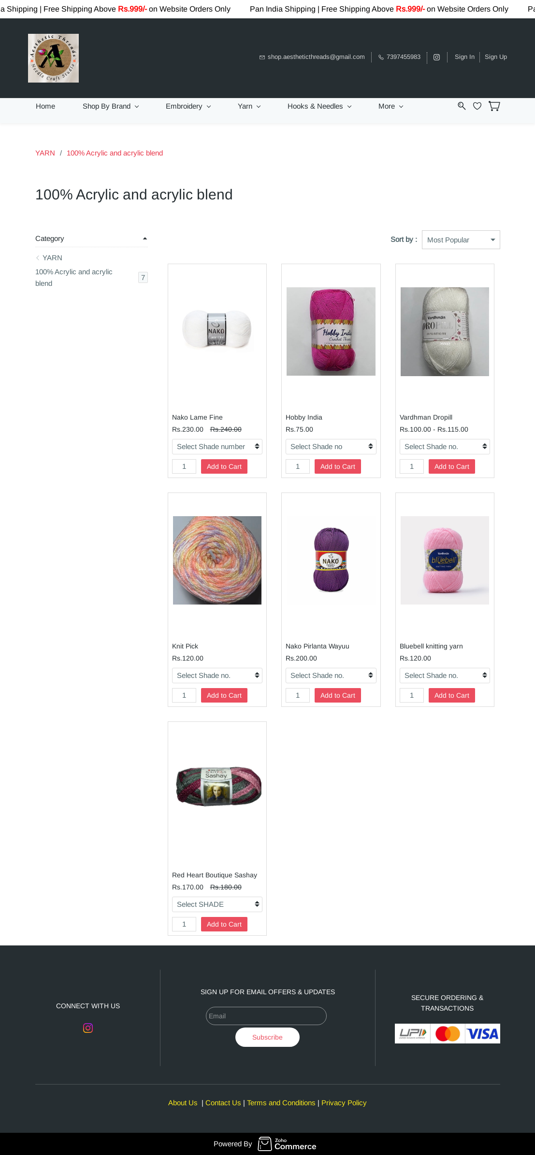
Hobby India (304, 417)
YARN (45, 153)
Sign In (465, 56)
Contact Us (223, 1103)
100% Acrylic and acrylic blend (115, 153)
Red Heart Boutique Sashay (214, 875)
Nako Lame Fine (197, 417)
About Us (183, 1103)
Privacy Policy (344, 1103)
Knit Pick (185, 646)
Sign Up (496, 56)
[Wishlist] (481, 106)
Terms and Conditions (281, 1103)
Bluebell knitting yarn (431, 646)
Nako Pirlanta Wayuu (317, 646)
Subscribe (267, 1037)
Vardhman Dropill (426, 417)
